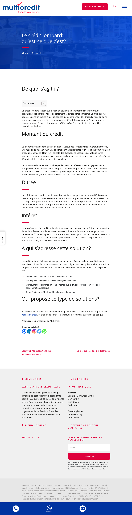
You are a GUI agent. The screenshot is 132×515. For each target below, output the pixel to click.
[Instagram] (34, 331)
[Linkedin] (29, 331)
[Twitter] (39, 331)
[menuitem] (114, 6)
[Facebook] (24, 331)
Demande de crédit (93, 6)
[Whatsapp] (44, 331)
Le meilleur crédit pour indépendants (93, 351)
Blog (25, 52)
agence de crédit (29, 314)
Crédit (37, 52)
